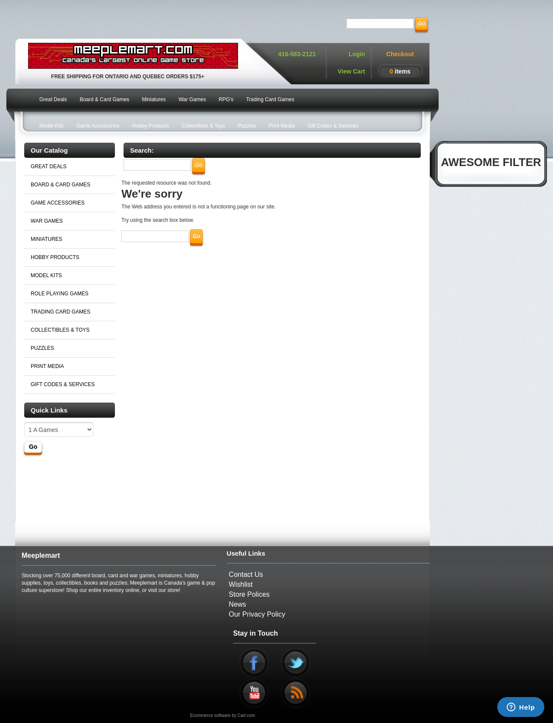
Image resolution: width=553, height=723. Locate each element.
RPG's (226, 99)
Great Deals (53, 99)
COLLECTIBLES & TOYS (60, 330)
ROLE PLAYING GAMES (60, 294)
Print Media (282, 126)
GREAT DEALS (49, 166)
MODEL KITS (46, 275)
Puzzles (247, 126)
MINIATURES (46, 239)
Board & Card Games (104, 99)
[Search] (380, 24)
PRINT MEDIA (47, 366)
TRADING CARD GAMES (60, 312)
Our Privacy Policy (257, 614)
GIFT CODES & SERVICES (63, 384)
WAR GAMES (47, 221)
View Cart (351, 71)
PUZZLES (42, 348)
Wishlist (241, 584)
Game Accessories (97, 126)
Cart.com (246, 715)
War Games (192, 99)
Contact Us (246, 574)
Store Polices (249, 594)
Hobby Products (150, 126)
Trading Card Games (270, 99)
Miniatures (153, 99)
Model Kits (51, 126)
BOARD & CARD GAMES (60, 185)
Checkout (400, 54)
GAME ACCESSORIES (58, 203)
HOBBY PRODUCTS (55, 257)
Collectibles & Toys (204, 126)
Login (357, 54)
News (237, 604)
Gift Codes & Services (333, 126)
